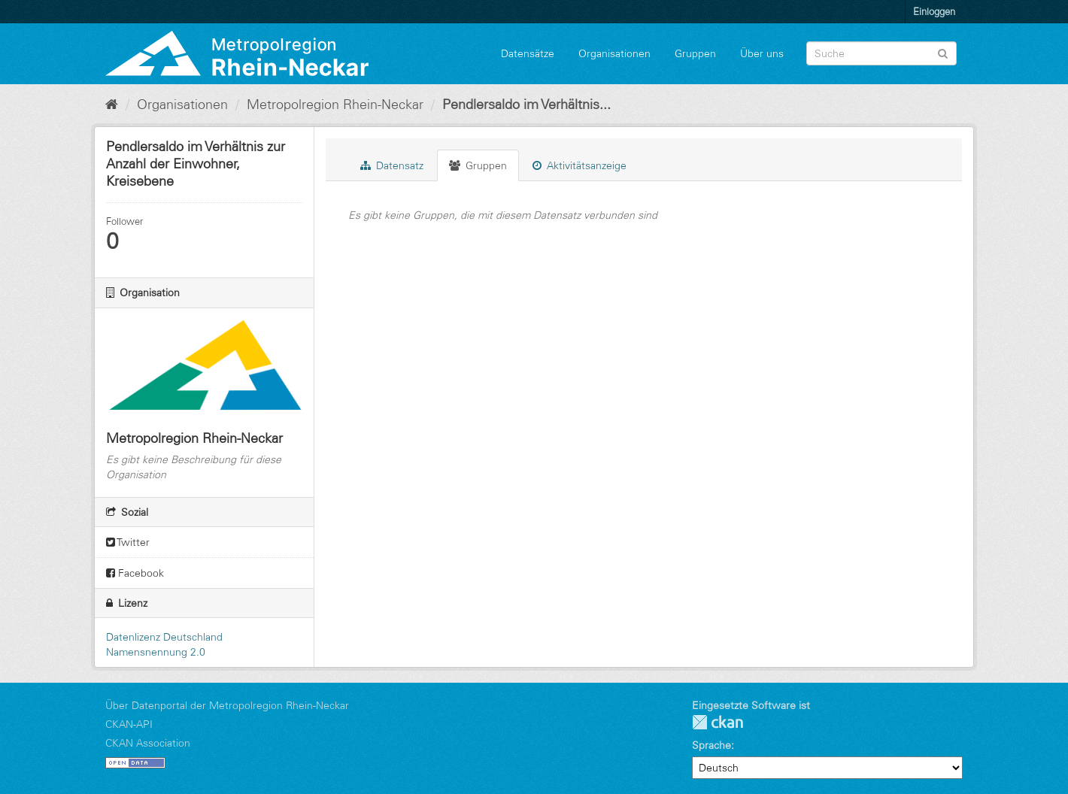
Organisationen (614, 53)
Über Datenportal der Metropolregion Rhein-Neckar (227, 705)
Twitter (128, 542)
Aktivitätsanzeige (579, 165)
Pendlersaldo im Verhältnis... (526, 104)
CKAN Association (147, 743)
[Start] (111, 104)
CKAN (717, 722)
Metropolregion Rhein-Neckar (335, 104)
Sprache (711, 745)
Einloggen (934, 11)
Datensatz (391, 165)
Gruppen (695, 53)
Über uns (762, 53)
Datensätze (527, 53)
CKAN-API (129, 724)
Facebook (135, 573)
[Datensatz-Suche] (881, 53)
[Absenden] (942, 52)
